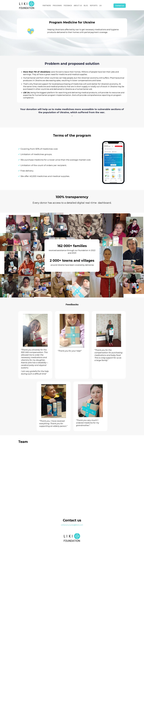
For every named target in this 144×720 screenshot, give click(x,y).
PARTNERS (47, 5)
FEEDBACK (68, 5)
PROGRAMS (57, 5)
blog (86, 5)
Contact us (119, 6)
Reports (93, 5)
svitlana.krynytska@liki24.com (72, 700)
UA (100, 5)
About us (78, 5)
